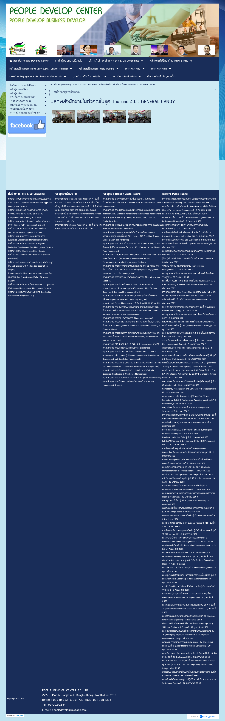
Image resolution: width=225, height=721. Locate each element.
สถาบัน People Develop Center (64, 84)
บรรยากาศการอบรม (89, 84)
